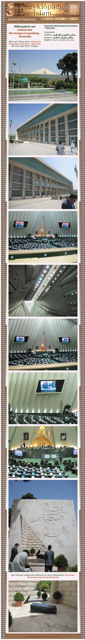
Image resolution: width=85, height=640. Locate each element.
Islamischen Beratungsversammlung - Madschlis (25, 33)
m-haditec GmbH (41, 637)
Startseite (47, 19)
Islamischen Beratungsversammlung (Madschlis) (51, 576)
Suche (59, 19)
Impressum (72, 19)
